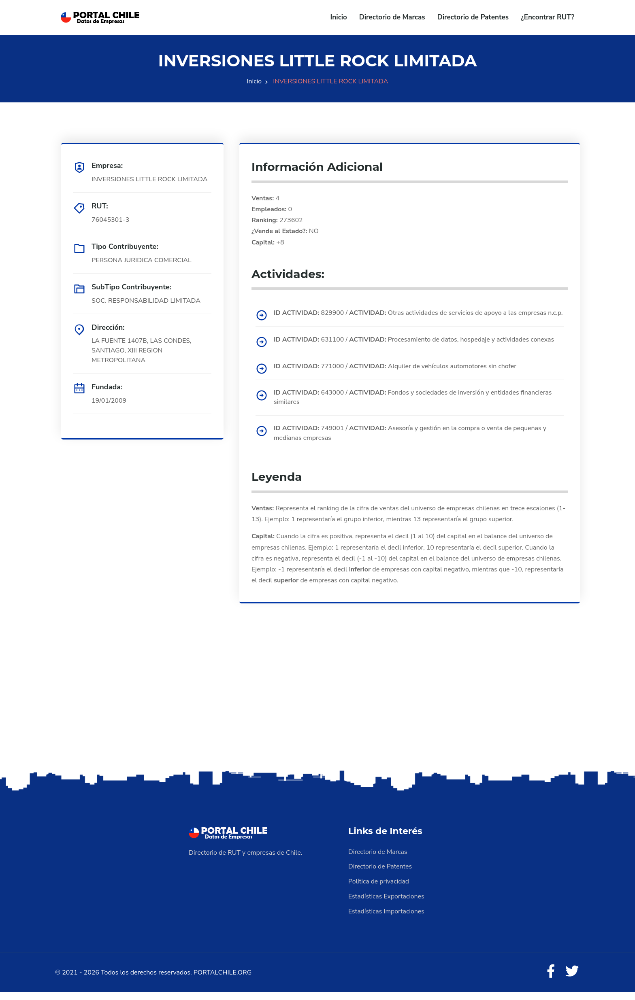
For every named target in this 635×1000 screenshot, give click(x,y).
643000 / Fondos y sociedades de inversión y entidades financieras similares (414, 406)
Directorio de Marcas (392, 17)
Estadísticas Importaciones (386, 919)
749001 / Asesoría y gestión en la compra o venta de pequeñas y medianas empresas (412, 442)
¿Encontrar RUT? (547, 17)
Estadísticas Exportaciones (386, 904)
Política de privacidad (379, 889)
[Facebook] (550, 980)
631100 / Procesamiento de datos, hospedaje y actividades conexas (416, 348)
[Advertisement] (317, 714)
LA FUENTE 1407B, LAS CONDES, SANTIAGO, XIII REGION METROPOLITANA (142, 351)
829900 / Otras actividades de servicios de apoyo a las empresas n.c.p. (412, 317)
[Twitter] (572, 980)
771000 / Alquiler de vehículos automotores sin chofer (397, 375)
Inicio (338, 17)
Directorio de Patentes (473, 17)
